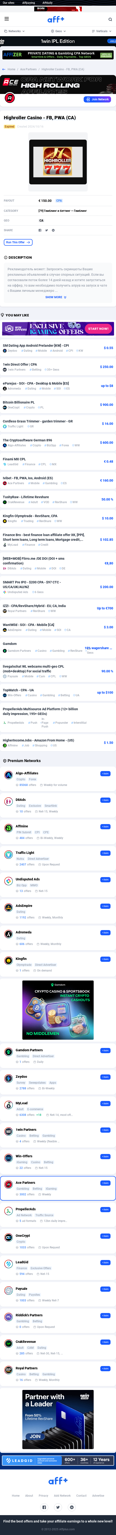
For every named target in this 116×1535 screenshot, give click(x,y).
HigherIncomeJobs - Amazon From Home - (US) (38, 740)
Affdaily (48, 2)
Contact (81, 1495)
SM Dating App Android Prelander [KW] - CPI (36, 345)
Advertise (98, 1495)
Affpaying (28, 2)
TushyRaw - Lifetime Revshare (26, 497)
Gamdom (10, 644)
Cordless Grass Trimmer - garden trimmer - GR (38, 421)
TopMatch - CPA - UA (18, 690)
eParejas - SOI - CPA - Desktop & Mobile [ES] (36, 383)
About (29, 1495)
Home (11, 69)
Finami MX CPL (14, 459)
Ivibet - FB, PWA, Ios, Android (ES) (28, 478)
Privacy (43, 1495)
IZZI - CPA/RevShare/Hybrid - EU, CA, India (34, 606)
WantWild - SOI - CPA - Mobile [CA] (28, 625)
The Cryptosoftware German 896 (27, 440)
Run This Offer (18, 242)
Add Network (62, 1495)
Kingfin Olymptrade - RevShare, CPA (30, 516)
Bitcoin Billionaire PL (19, 402)
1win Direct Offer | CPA (20, 364)
